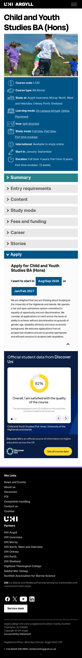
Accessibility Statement (17, 634)
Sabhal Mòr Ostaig (16, 571)
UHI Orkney (11, 551)
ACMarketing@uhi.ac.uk (42, 649)
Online (65, 111)
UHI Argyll (10, 532)
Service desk (15, 608)
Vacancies (10, 492)
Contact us (11, 506)
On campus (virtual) (48, 111)
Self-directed (31, 124)
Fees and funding (26, 221)
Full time (37, 131)
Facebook (7, 599)
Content (17, 199)
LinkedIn (32, 599)
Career (15, 232)
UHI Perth (10, 556)
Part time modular (26, 137)
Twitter (14, 599)
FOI (6, 496)
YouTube (23, 599)
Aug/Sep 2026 (48, 281)
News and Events (15, 482)
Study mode (21, 210)
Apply (14, 255)
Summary (18, 177)
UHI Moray (11, 542)
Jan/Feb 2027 (24, 291)
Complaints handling (17, 501)
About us (10, 487)
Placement (21, 116)
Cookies (9, 511)
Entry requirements (28, 188)
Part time (50, 131)
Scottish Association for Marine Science (29, 576)
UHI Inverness (13, 537)
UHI (6, 583)
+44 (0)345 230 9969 (17, 649)
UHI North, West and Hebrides (23, 547)
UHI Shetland (12, 561)
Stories (16, 243)
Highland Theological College (22, 566)
